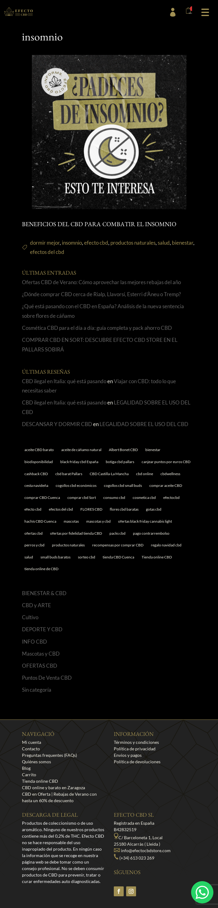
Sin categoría (36, 689)
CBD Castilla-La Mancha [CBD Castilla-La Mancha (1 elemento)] (109, 473)
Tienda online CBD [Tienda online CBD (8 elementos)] (157, 557)
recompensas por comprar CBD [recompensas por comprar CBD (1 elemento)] (117, 545)
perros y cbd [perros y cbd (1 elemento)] (34, 545)
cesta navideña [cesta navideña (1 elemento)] (36, 485)
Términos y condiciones (136, 742)
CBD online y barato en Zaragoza (53, 787)
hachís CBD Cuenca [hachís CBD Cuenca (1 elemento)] (40, 521)
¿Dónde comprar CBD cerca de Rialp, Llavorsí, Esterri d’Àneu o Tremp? (101, 294)
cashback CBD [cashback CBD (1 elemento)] (36, 473)
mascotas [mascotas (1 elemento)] (71, 521)
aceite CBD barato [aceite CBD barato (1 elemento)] (39, 449)
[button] (205, 11)
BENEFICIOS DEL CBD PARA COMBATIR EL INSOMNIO (99, 225)
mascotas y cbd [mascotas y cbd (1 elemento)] (98, 521)
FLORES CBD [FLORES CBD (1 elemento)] (91, 509)
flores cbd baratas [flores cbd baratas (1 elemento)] (124, 509)
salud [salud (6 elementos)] (28, 557)
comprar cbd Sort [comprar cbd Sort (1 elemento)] (81, 497)
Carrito (29, 774)
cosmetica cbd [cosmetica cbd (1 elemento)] (144, 497)
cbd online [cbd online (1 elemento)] (144, 473)
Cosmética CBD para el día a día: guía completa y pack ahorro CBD (97, 328)
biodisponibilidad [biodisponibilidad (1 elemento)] (38, 461)
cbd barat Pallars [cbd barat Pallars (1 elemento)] (68, 473)
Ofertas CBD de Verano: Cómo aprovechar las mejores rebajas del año (101, 282)
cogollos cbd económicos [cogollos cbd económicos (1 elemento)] (76, 485)
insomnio (72, 242)
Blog (26, 768)
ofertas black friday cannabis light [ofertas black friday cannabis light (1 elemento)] (145, 521)
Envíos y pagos (128, 755)
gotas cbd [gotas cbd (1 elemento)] (153, 509)
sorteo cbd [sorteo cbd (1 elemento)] (86, 557)
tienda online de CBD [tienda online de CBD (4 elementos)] (41, 568)
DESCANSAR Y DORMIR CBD (57, 424)
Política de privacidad (135, 748)
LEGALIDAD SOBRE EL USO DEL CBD (144, 424)
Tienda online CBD (40, 781)
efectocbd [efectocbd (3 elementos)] (171, 497)
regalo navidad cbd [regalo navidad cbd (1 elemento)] (166, 545)
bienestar (182, 242)
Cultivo (30, 617)
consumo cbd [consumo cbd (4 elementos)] (114, 497)
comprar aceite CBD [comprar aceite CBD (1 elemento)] (165, 485)
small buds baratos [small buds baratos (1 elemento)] (56, 557)
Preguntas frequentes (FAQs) (49, 755)
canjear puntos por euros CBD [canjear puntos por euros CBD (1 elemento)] (166, 461)
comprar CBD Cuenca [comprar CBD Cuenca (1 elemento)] (42, 497)
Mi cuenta (31, 742)
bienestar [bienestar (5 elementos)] (152, 449)
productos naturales (133, 242)
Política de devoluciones (137, 761)
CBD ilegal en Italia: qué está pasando (64, 381)
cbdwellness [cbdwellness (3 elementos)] (170, 473)
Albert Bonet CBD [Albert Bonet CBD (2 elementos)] (123, 449)
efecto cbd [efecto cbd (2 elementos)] (32, 509)
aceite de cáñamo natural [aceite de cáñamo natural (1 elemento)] (81, 449)
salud (164, 242)
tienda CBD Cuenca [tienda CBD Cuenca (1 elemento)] (118, 557)
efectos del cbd (47, 252)
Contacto (31, 748)
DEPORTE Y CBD (42, 629)
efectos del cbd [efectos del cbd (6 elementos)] (61, 509)
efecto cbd (96, 242)
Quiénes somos (36, 761)
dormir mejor (45, 242)
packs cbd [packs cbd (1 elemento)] (117, 533)
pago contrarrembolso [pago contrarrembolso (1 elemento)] (151, 533)
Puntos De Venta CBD (47, 677)
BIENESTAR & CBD (44, 593)
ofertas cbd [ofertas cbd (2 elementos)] (33, 533)
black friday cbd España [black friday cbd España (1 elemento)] (79, 461)
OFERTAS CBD (39, 665)
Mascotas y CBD (41, 653)
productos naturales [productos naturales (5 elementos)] (68, 545)
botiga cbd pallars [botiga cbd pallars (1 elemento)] (120, 461)
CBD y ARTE (36, 605)
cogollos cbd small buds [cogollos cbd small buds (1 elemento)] (123, 485)
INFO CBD (34, 641)
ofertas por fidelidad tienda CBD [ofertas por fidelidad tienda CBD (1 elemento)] (76, 533)
